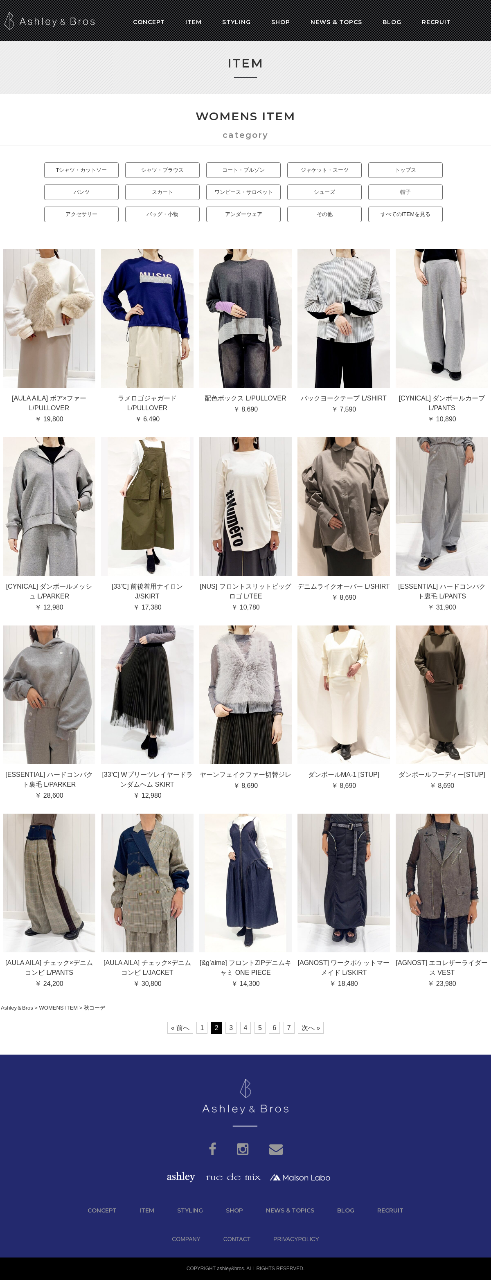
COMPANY (186, 1239)
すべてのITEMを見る (405, 214)
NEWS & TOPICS (290, 1210)
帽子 (405, 192)
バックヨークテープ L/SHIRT (344, 398)
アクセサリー (81, 214)
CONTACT (236, 1239)
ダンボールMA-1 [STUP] (343, 774)
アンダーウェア (243, 214)
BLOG (345, 1210)
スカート (162, 192)
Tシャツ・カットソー (81, 170)
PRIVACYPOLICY (296, 1239)
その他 (325, 214)
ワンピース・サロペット (243, 192)
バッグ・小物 (162, 214)
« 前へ (180, 1027)
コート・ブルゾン (243, 170)
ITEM (147, 1210)
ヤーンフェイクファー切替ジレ (245, 774)
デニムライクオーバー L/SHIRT (343, 586)
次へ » (311, 1027)
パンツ (82, 192)
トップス (405, 170)
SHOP (234, 1210)
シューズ (324, 192)
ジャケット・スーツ (325, 170)
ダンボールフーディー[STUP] (442, 774)
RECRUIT (390, 1210)
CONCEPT (102, 1210)
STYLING (190, 1210)
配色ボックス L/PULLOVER (245, 398)
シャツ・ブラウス (162, 170)
